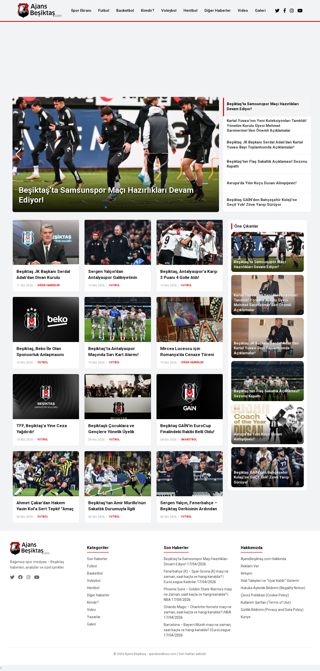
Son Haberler (97, 559)
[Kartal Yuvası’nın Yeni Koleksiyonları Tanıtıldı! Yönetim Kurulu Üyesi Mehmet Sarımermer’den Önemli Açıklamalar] (267, 295)
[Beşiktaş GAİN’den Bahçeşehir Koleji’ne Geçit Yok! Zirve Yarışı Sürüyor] (267, 467)
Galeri (260, 10)
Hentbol (191, 10)
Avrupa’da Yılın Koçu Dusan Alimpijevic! (261, 183)
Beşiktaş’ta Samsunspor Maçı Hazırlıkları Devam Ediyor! (263, 106)
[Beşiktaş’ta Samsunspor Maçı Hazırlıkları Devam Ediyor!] (267, 252)
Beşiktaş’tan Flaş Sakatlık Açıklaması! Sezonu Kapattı (267, 164)
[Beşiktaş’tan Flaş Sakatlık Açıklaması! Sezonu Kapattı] (267, 381)
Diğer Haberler (217, 10)
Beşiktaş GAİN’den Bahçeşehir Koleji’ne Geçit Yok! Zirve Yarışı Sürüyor (262, 202)
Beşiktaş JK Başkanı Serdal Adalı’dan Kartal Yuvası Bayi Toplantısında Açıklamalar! (265, 144)
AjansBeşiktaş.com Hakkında (263, 559)
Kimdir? (147, 10)
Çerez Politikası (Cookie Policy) (265, 595)
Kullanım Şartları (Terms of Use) (266, 602)
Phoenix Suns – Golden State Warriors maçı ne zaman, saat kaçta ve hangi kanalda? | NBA (198, 594)
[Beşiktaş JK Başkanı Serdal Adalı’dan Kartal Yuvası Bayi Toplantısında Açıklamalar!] (267, 338)
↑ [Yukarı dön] (1, 667)
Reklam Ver (250, 566)
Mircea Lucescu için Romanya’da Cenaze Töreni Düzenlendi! (187, 354)
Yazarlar (93, 617)
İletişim (246, 573)
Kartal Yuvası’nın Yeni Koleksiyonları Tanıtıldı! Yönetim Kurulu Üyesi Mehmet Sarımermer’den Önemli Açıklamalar (266, 125)
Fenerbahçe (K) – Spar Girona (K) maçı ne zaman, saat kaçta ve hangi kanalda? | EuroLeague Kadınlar (196, 576)
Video (243, 10)
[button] (213, 154)
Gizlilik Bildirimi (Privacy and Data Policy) (272, 610)
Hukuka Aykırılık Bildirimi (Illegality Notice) (273, 588)
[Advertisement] (160, 59)
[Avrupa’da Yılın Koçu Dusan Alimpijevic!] (267, 424)
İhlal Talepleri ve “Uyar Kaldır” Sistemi (270, 581)
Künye (245, 617)
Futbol (103, 10)
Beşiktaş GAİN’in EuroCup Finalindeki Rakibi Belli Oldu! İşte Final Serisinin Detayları (187, 431)
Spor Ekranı (81, 10)
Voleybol (168, 10)
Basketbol (125, 10)
